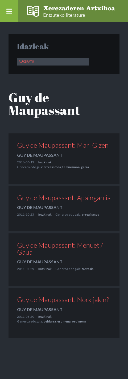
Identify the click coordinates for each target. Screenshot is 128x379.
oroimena (79, 322)
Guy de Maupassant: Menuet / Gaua (60, 249)
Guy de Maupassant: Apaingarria (64, 198)
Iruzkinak (45, 162)
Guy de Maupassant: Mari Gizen (63, 146)
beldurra (49, 322)
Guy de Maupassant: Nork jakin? (63, 300)
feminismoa (71, 167)
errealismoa (52, 167)
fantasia (87, 269)
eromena (64, 322)
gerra (85, 167)
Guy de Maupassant (40, 155)
